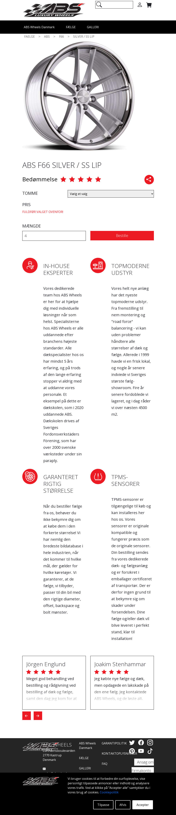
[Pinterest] (132, 751)
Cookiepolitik (109, 792)
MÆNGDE (31, 226)
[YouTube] (141, 751)
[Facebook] (141, 742)
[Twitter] (132, 742)
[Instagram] (150, 742)
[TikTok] (150, 751)
